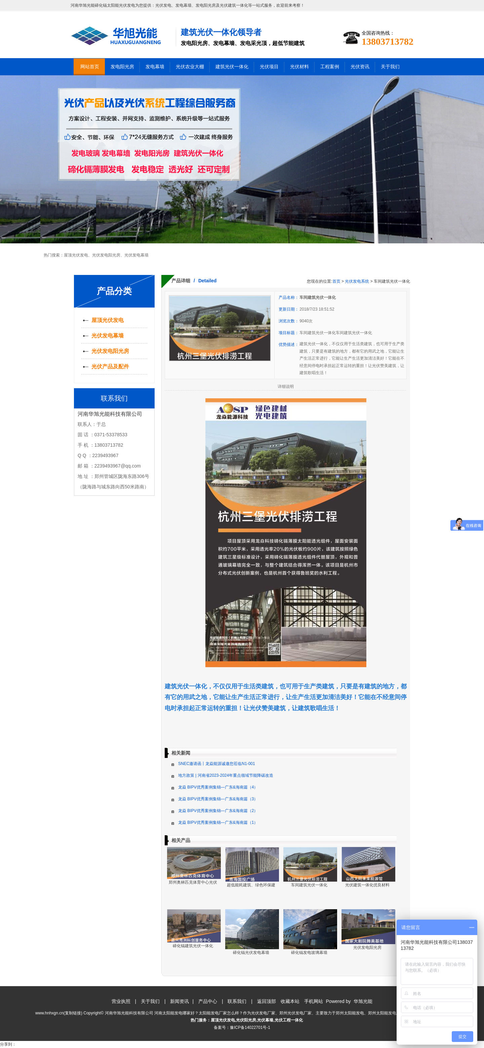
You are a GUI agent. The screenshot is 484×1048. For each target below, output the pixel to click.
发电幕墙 (155, 66)
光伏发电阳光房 (106, 255)
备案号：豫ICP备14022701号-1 (242, 1027)
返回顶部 (266, 1001)
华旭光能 (363, 1001)
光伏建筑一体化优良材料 (367, 885)
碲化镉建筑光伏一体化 (193, 945)
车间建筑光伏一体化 (309, 885)
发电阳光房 (122, 66)
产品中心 (207, 1001)
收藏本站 (290, 1001)
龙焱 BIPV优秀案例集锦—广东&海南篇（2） (218, 810)
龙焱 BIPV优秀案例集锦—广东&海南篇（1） (218, 822)
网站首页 (89, 66)
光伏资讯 (360, 66)
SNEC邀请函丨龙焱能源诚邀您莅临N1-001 (216, 763)
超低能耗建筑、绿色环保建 (251, 885)
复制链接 (73, 1013)
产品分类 (114, 291)
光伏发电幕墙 (136, 255)
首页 (336, 281)
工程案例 (329, 66)
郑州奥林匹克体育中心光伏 (193, 882)
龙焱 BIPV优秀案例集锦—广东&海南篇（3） (218, 799)
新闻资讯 (179, 1001)
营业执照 (121, 1001)
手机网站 (313, 1001)
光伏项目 (269, 66)
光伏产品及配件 (110, 366)
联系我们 (237, 1001)
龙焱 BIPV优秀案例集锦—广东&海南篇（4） (218, 787)
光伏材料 (299, 66)
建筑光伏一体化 (231, 66)
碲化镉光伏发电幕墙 (251, 952)
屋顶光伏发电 (76, 255)
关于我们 (390, 66)
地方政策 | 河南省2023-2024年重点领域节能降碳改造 (225, 775)
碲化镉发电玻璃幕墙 (309, 952)
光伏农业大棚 (190, 66)
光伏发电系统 (357, 281)
